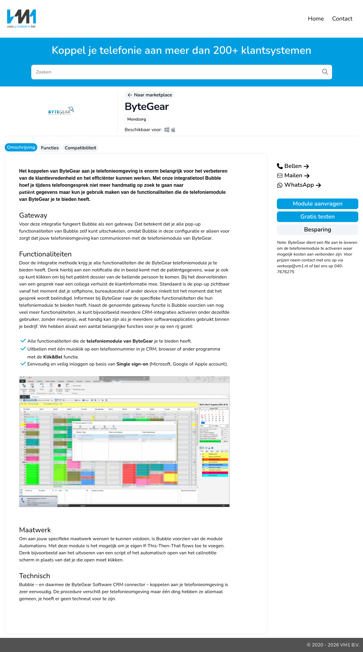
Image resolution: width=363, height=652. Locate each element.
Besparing (317, 230)
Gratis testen (317, 217)
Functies (50, 148)
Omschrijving (21, 147)
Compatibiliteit (80, 148)
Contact (342, 19)
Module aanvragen (317, 204)
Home (316, 19)
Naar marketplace (149, 95)
